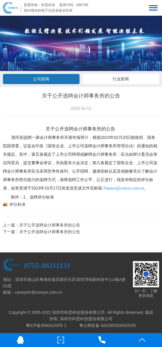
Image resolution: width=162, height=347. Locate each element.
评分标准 (17, 204)
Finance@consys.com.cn (123, 188)
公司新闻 (41, 79)
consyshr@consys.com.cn (38, 292)
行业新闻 (121, 79)
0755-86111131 (47, 265)
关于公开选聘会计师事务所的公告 (49, 225)
